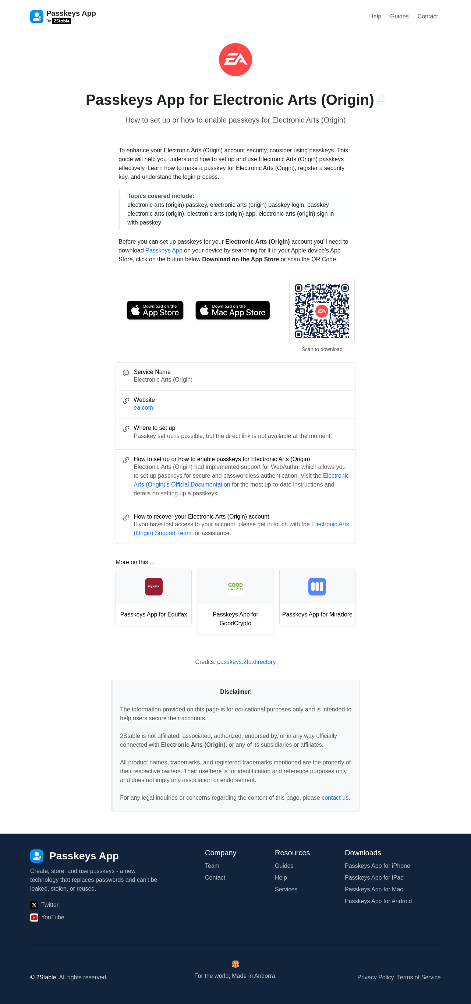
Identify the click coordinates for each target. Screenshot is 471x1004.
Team (212, 866)
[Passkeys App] (74, 856)
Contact (428, 16)
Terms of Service (419, 977)
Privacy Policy (375, 977)
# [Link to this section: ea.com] (381, 100)
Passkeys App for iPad (374, 877)
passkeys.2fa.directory (246, 662)
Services (286, 889)
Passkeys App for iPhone (377, 866)
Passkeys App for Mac (374, 889)
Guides (399, 16)
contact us (335, 798)
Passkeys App (164, 250)
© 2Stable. (44, 977)
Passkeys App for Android (378, 901)
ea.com (143, 407)
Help (375, 16)
